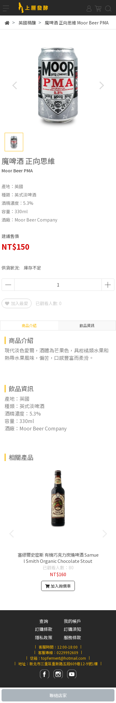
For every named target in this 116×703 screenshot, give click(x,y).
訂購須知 (72, 629)
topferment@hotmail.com (63, 658)
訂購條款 (43, 629)
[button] (101, 85)
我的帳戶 (72, 621)
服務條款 (72, 637)
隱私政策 (43, 637)
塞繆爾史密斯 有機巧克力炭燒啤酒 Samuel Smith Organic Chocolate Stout (58, 558)
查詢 (43, 621)
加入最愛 (16, 303)
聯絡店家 (58, 695)
